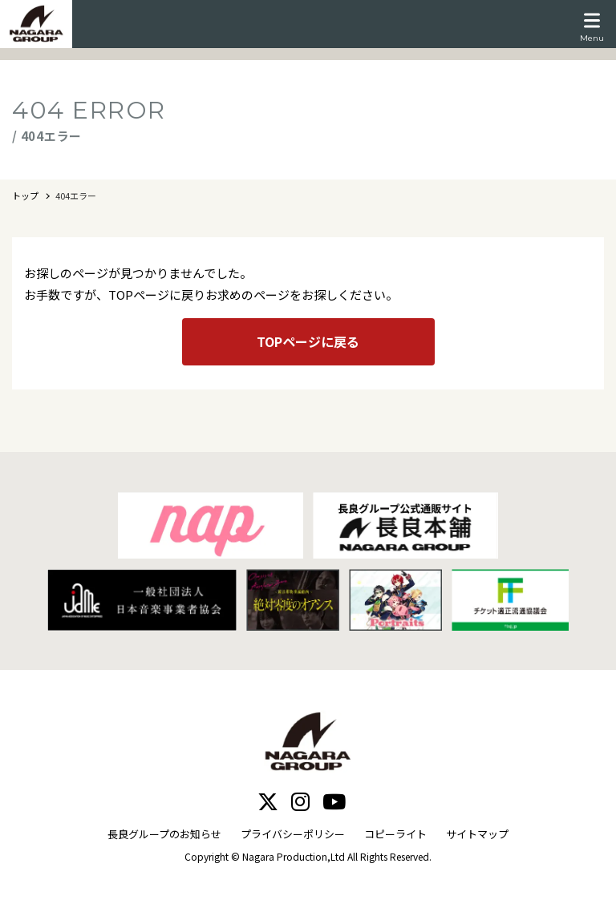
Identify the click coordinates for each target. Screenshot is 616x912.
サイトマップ (477, 833)
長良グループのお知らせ (164, 833)
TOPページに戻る (308, 341)
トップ (25, 195)
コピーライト (395, 833)
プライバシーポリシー (293, 833)
